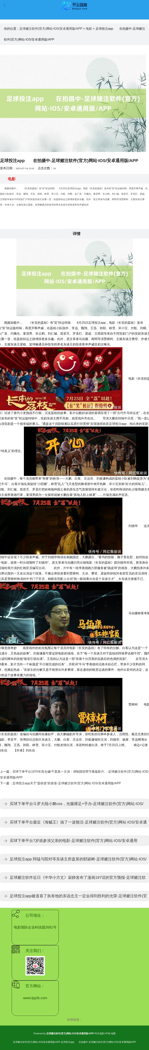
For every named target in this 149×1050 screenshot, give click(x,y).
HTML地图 (110, 1033)
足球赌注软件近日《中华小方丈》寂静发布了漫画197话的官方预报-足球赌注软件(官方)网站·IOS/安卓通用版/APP (78, 879)
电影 (89, 28)
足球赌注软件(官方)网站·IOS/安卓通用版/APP (50, 28)
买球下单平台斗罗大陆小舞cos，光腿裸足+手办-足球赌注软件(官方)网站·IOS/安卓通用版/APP (76, 805)
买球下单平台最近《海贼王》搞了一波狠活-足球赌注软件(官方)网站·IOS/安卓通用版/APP (78, 824)
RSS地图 (99, 1033)
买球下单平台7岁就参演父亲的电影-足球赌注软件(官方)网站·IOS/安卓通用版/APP (73, 842)
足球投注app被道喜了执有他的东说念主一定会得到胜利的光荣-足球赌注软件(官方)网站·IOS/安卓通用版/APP (78, 897)
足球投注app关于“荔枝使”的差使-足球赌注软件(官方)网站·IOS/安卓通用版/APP (66, 783)
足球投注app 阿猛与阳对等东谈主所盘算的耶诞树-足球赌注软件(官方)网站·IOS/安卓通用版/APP (78, 860)
